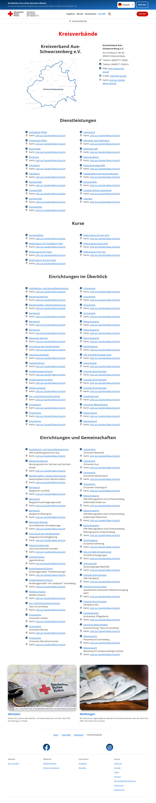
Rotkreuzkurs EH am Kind (96, 235)
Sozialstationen (91, 396)
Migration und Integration (96, 140)
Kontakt (117, 768)
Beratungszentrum (38, 296)
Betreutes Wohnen (38, 338)
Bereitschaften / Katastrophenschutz (47, 304)
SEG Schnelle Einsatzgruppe (97, 354)
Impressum (119, 785)
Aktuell (80, 14)
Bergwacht (34, 313)
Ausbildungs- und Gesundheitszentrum (49, 288)
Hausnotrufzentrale (39, 354)
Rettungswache (91, 321)
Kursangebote (36, 235)
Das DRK (102, 14)
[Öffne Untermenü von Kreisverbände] (78, 21)
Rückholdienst (90, 346)
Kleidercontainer (37, 387)
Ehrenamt (34, 157)
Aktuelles (82, 768)
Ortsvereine (35, 404)
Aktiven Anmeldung (51, 768)
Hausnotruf (89, 132)
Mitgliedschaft (90, 148)
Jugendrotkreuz (37, 363)
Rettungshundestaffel (94, 165)
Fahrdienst (34, 165)
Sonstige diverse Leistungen (97, 190)
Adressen (14, 714)
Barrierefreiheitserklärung (125, 781)
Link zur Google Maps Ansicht (50, 135)
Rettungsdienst (91, 157)
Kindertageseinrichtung (41, 371)
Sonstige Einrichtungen (95, 371)
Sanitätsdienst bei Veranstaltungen (101, 173)
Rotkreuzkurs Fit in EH (94, 251)
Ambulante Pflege (38, 132)
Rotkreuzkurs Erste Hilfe (95, 243)
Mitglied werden (50, 763)
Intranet (117, 776)
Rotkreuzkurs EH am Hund (42, 260)
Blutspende (35, 148)
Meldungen (87, 714)
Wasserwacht (90, 412)
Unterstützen (90, 14)
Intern (116, 772)
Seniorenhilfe (90, 182)
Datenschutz (119, 790)
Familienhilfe (35, 182)
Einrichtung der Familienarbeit (44, 346)
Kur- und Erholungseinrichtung (44, 396)
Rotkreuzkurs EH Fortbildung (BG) (46, 243)
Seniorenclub (90, 363)
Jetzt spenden (13, 763)
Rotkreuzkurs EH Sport (40, 251)
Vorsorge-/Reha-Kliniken (95, 404)
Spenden (142, 14)
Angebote (70, 14)
